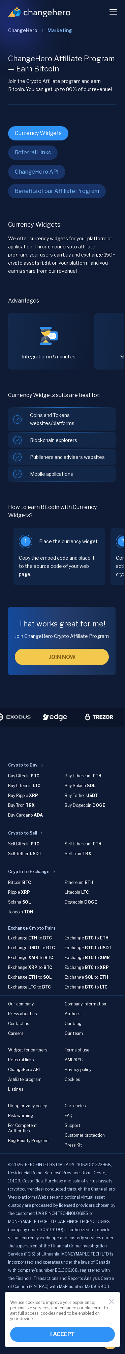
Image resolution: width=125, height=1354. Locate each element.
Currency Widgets (38, 133)
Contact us (18, 1023)
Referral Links (33, 152)
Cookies (72, 1079)
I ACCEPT (62, 1334)
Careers (15, 1033)
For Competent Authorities (22, 1128)
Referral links (21, 1059)
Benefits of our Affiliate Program (57, 191)
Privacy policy (78, 1069)
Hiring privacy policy (27, 1105)
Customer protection (85, 1135)
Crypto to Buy (22, 765)
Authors (72, 1013)
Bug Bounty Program (28, 1140)
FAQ (68, 1115)
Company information (85, 1003)
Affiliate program (24, 1079)
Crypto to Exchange (29, 871)
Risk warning (20, 1115)
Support (72, 1125)
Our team (74, 1033)
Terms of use (77, 1049)
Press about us (22, 1013)
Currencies (75, 1105)
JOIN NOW (62, 657)
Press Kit (73, 1145)
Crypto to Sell (22, 833)
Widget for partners (27, 1049)
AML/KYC (74, 1059)
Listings (15, 1089)
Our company (21, 1003)
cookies (32, 1302)
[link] (60, 30)
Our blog (73, 1023)
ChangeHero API (37, 172)
